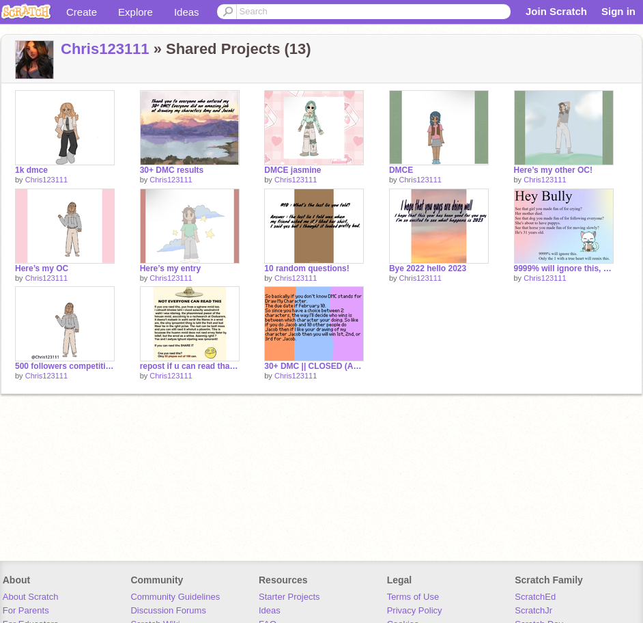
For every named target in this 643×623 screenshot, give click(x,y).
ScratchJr (533, 610)
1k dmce (31, 170)
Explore (135, 12)
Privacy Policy (414, 610)
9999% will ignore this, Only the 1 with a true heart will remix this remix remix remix (564, 268)
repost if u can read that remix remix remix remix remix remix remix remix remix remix (190, 366)
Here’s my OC (41, 268)
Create (81, 12)
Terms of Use (413, 597)
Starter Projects (289, 597)
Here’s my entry (170, 268)
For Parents (26, 610)
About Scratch (31, 597)
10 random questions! (306, 268)
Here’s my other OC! (553, 170)
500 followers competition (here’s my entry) (65, 366)
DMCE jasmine (292, 170)
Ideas (186, 12)
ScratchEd (535, 597)
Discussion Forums (168, 610)
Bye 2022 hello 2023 (427, 268)
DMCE (401, 170)
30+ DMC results (172, 170)
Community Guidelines (175, 597)
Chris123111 (105, 48)
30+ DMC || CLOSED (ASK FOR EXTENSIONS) (314, 366)
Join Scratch (556, 11)
